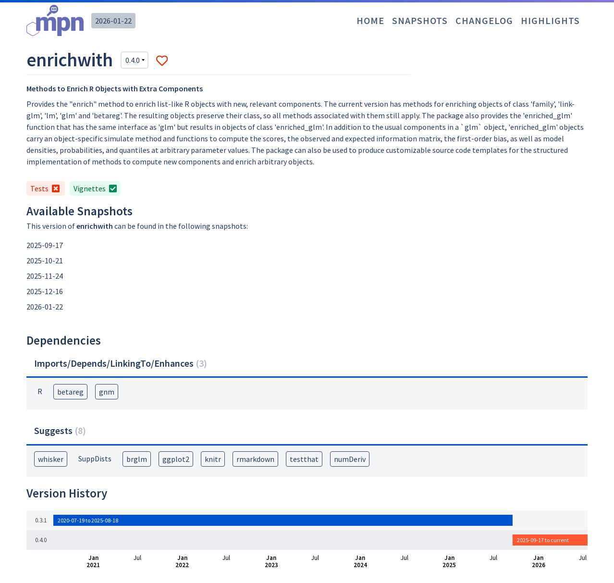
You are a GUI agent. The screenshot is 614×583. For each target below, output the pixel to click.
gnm (106, 392)
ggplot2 (175, 459)
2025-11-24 (44, 276)
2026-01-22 (113, 20)
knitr (213, 459)
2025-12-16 (44, 291)
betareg (70, 392)
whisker (50, 459)
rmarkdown (255, 459)
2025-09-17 (44, 245)
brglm (136, 459)
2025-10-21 (44, 260)
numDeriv (350, 459)
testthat (304, 459)
